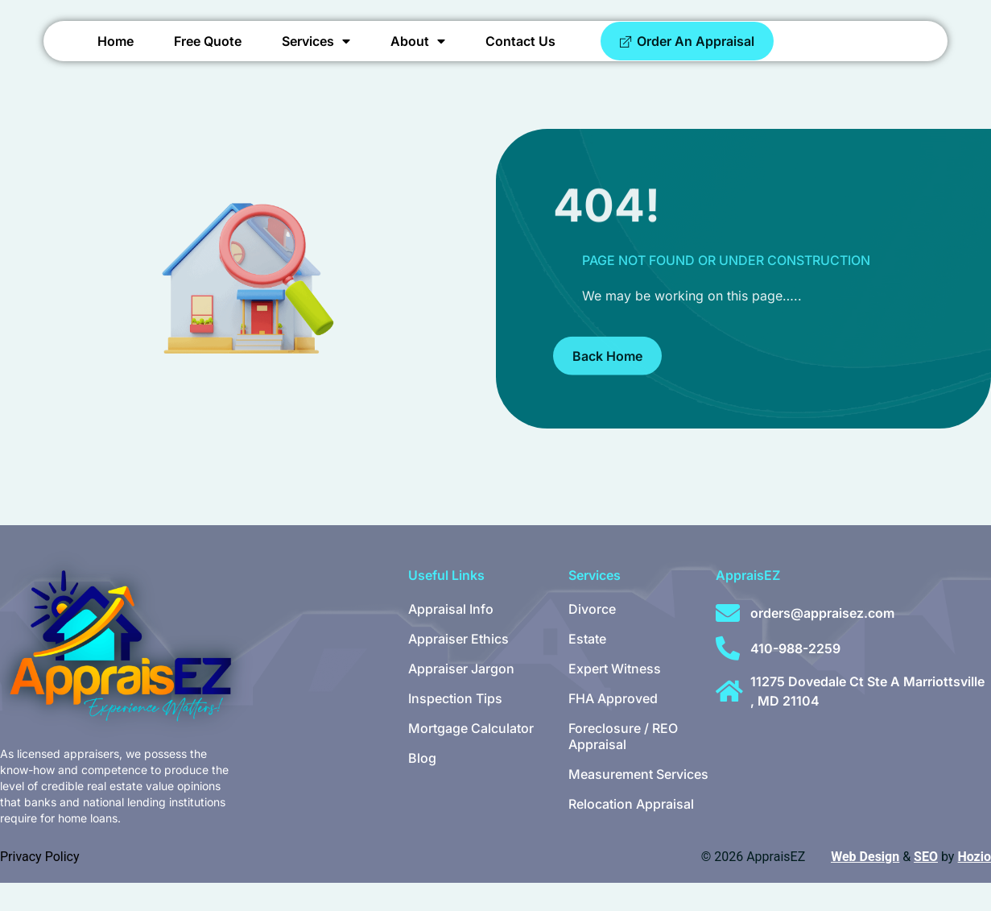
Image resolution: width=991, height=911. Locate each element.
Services (316, 55)
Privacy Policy (40, 884)
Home (115, 56)
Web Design (865, 884)
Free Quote (208, 56)
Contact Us (520, 56)
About (417, 55)
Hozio (974, 884)
